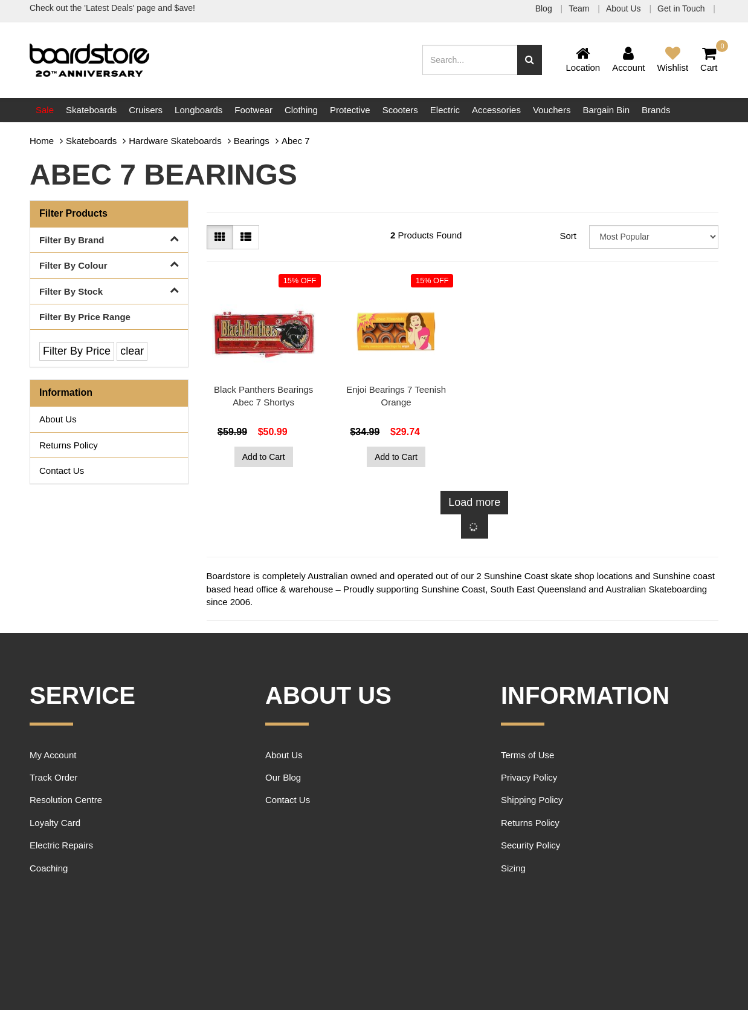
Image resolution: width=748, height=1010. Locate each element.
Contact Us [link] (61, 470)
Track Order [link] (53, 777)
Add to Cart (263, 457)
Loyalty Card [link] (55, 823)
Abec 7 (296, 141)
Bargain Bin (606, 110)
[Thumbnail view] (220, 237)
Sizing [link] (513, 868)
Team (580, 8)
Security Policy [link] (530, 845)
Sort (567, 236)
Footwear (253, 110)
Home (42, 141)
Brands (656, 110)
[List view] (246, 237)
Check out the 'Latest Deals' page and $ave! (112, 8)
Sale (45, 110)
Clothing (301, 110)
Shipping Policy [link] (532, 800)
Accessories (496, 110)
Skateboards (91, 110)
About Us (624, 8)
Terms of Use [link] (527, 755)
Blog (545, 8)
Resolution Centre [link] (66, 800)
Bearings (251, 141)
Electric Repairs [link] (61, 845)
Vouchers (552, 110)
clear (132, 351)
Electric (445, 110)
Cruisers (146, 110)
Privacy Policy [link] (529, 777)
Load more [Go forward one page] (474, 502)
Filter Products (73, 213)
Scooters (400, 110)
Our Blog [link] (283, 777)
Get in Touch (682, 8)
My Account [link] (53, 755)
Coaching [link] (49, 868)
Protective (350, 110)
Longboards (198, 110)
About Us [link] (58, 419)
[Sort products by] (653, 237)
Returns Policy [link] (68, 445)
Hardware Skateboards (175, 141)
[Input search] (470, 60)
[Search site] (529, 60)
